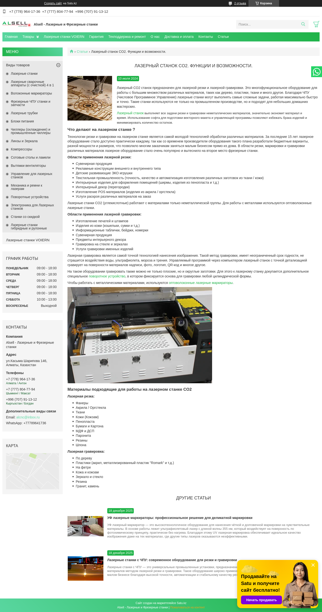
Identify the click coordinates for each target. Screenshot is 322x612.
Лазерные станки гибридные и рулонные (29, 226)
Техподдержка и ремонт (127, 37)
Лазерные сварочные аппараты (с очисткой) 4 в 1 (32, 83)
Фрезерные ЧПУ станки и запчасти (30, 103)
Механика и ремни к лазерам (26, 187)
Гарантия (96, 37)
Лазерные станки (24, 73)
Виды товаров (18, 65)
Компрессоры (21, 149)
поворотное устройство (107, 276)
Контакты (205, 37)
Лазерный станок (130, 113)
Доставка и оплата (179, 37)
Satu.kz (181, 603)
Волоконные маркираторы (31, 93)
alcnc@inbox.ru (28, 417)
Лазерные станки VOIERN (64, 37)
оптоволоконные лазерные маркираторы (201, 283)
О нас (155, 37)
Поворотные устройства (29, 197)
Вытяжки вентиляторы (28, 166)
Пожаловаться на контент (187, 607)
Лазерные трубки (24, 113)
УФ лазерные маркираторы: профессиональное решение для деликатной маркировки (179, 518)
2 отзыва (240, 3)
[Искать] (303, 24)
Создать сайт (53, 3)
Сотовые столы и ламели (30, 157)
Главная (11, 37)
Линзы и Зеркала (24, 141)
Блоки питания (22, 121)
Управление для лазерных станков (31, 175)
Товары (28, 37)
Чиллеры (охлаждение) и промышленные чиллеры (30, 131)
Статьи (223, 37)
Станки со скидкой (25, 217)
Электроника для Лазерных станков (32, 206)
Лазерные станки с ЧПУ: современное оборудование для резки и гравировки (172, 560)
